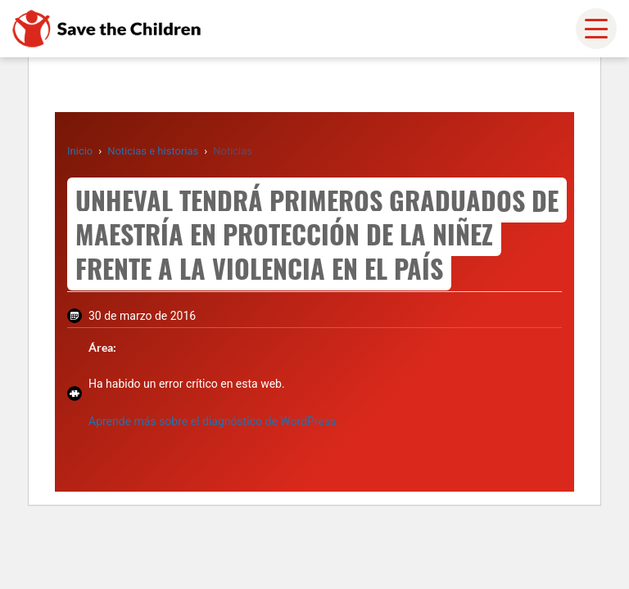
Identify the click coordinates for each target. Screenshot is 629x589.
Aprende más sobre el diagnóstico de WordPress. (213, 421)
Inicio (80, 151)
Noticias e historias (152, 151)
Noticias (232, 151)
